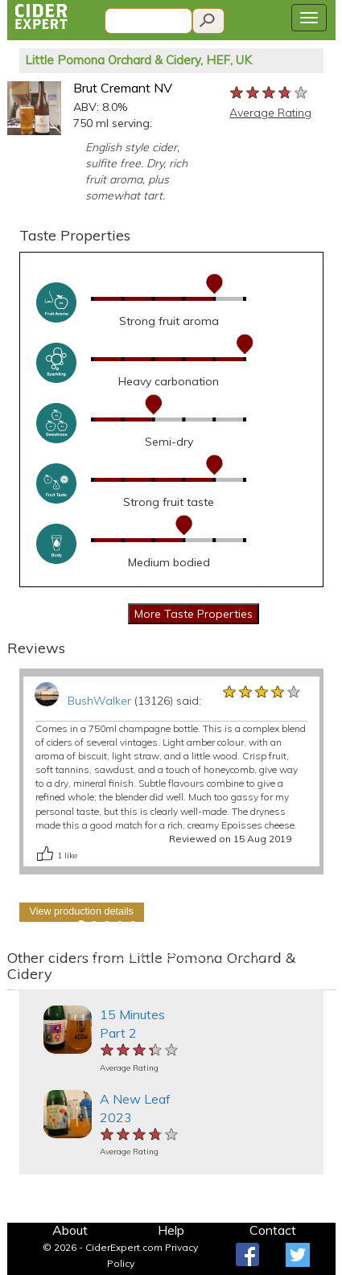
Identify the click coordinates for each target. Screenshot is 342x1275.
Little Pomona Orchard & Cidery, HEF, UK (138, 60)
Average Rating (270, 112)
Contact (272, 1230)
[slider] (269, 93)
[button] (15, 989)
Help (171, 1230)
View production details (82, 911)
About (70, 1230)
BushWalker (99, 700)
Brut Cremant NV (122, 88)
